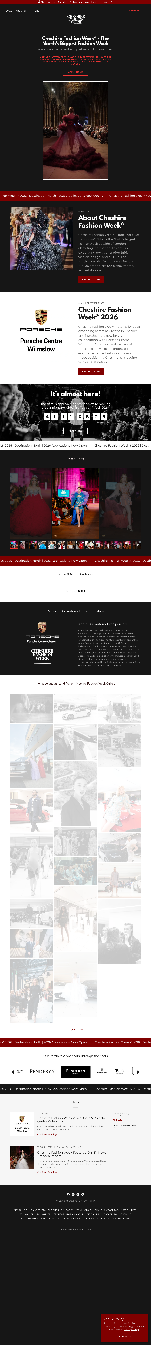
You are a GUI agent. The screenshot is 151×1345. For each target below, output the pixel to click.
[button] (37, 11)
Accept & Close (124, 1336)
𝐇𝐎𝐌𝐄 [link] (9, 11)
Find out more (91, 279)
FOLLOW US (133, 11)
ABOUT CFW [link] (22, 11)
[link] (75, 10)
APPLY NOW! (75, 72)
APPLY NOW (75, 431)
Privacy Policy (131, 1329)
